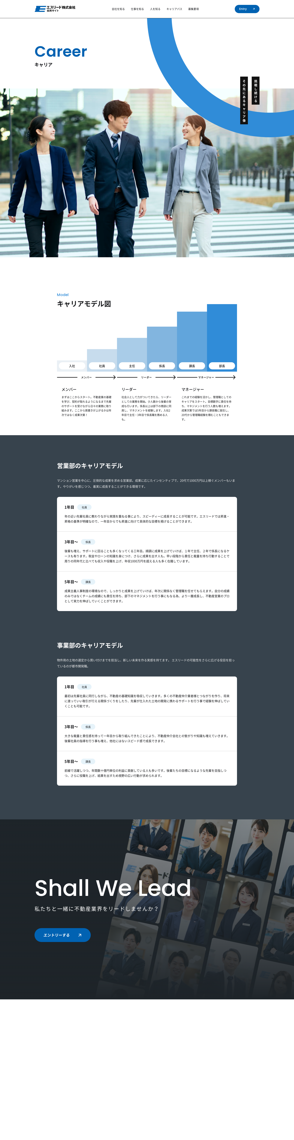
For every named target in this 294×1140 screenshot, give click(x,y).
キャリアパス (174, 9)
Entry (247, 9)
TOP (52, 22)
